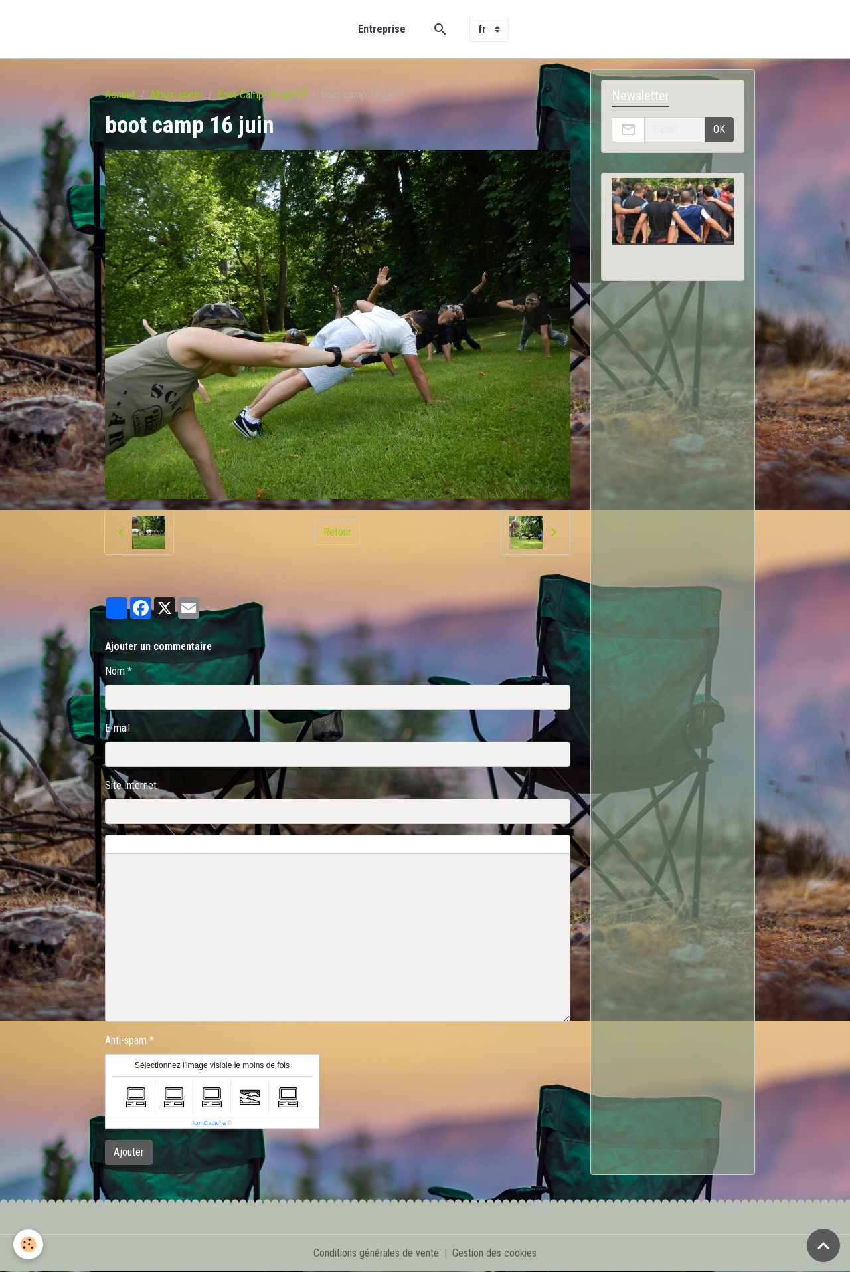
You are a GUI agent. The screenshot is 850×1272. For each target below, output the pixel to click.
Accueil (120, 94)
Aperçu (407, 845)
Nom (115, 671)
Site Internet (131, 785)
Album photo (176, 94)
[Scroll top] (823, 1245)
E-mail (117, 728)
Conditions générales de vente (376, 1253)
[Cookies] (28, 1244)
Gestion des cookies (494, 1253)
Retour (337, 532)
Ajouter (129, 1152)
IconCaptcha (209, 1123)
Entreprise (382, 29)
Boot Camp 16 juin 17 (262, 94)
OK (719, 129)
